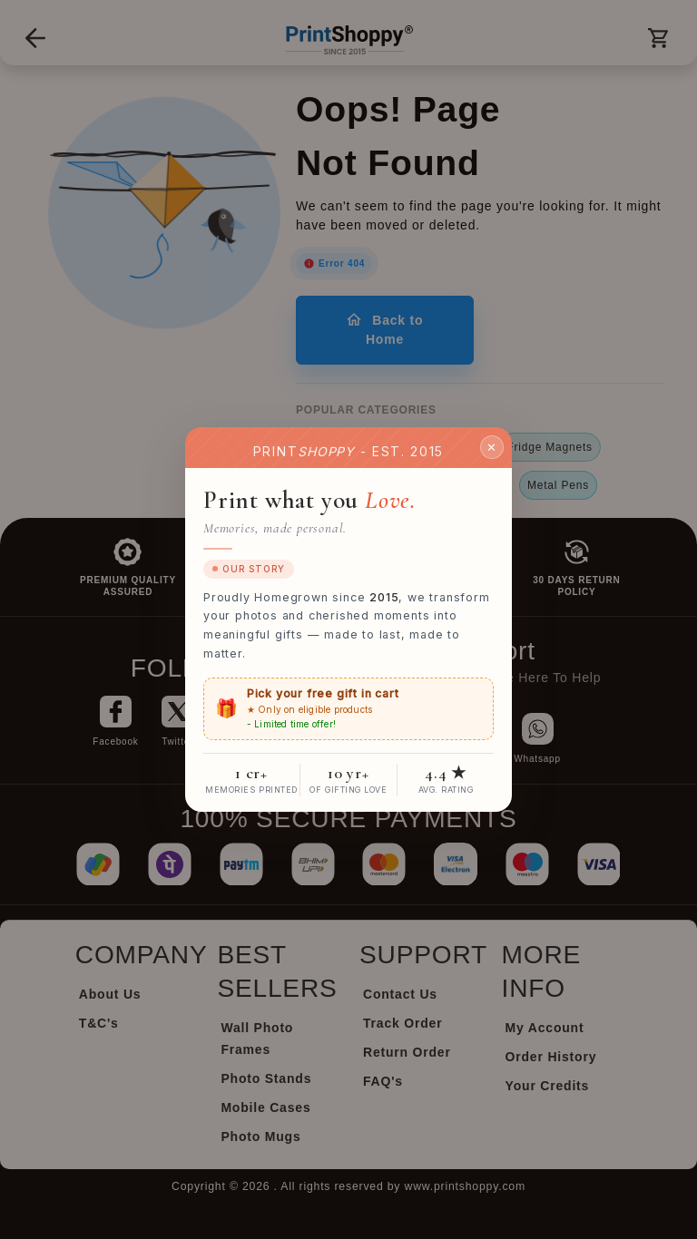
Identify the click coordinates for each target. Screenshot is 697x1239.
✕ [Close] (491, 446)
